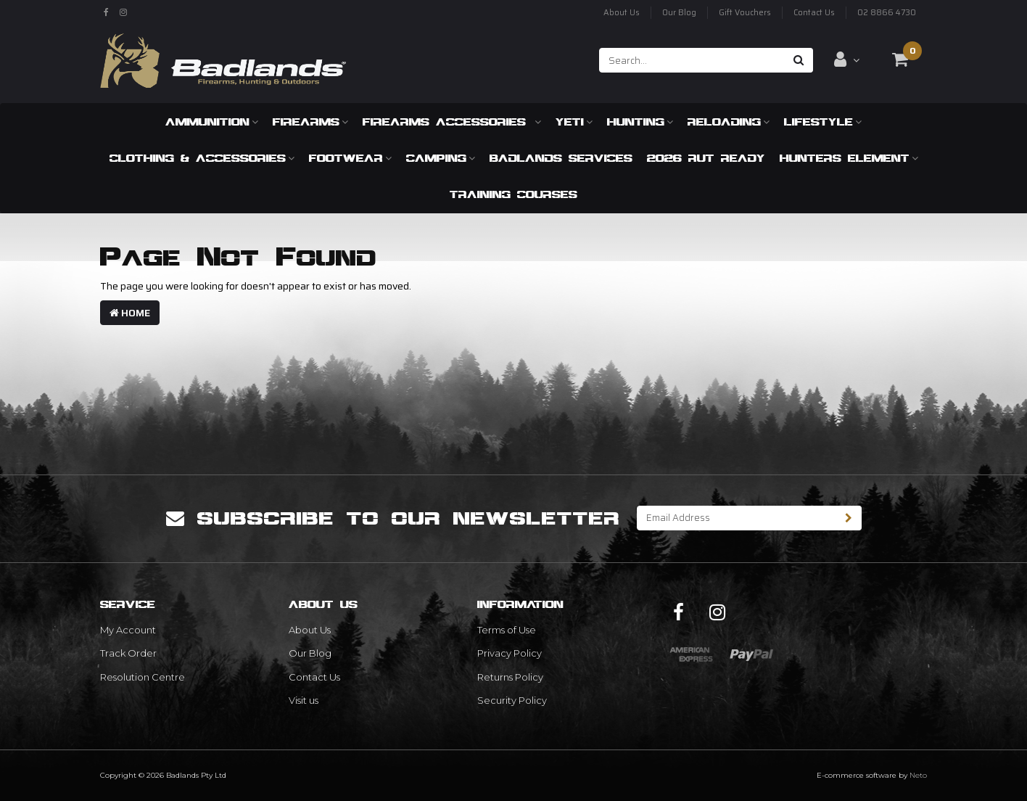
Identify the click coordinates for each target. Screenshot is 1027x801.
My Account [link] (128, 630)
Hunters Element (849, 158)
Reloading (729, 121)
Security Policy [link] (512, 700)
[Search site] (799, 60)
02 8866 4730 (886, 13)
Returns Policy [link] (510, 677)
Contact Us (814, 13)
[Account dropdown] (846, 59)
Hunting (640, 121)
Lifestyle (823, 121)
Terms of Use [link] (506, 630)
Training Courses (513, 194)
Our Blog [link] (310, 653)
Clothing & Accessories (202, 158)
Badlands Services (561, 158)
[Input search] (692, 60)
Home (130, 313)
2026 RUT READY (706, 158)
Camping (440, 158)
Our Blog (679, 13)
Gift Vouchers (745, 13)
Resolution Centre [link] (142, 677)
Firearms (310, 121)
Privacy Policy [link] (509, 653)
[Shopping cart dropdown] (900, 59)
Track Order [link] (128, 653)
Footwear (350, 158)
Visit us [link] (303, 700)
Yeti (574, 121)
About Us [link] (310, 630)
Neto (918, 775)
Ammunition (211, 121)
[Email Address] (737, 518)
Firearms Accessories (452, 121)
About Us (621, 13)
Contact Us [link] (314, 677)
